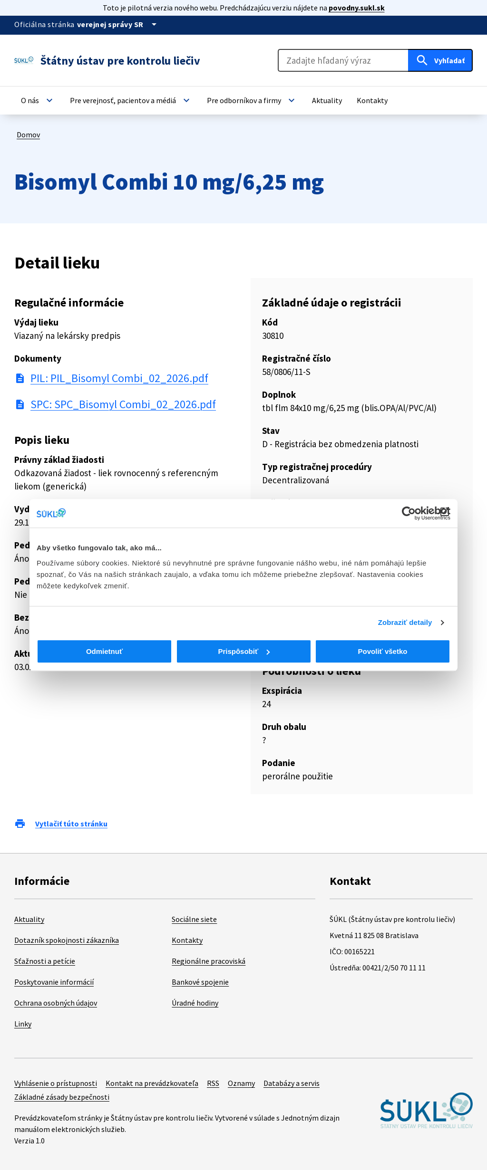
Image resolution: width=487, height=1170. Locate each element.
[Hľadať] (440, 60)
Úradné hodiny (195, 1002)
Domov (28, 134)
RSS (213, 1083)
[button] (38, 100)
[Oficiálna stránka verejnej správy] (118, 24)
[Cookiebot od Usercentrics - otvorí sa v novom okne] (408, 513)
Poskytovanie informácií (54, 982)
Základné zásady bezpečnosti (61, 1097)
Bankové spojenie (200, 982)
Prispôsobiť (244, 651)
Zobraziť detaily (405, 622)
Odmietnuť (104, 651)
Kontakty (187, 940)
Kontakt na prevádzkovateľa (152, 1083)
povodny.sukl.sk (357, 7)
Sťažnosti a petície (44, 961)
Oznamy (241, 1083)
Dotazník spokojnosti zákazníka (66, 940)
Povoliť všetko (383, 651)
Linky (22, 1023)
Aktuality (29, 919)
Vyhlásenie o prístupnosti (55, 1083)
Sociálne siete (194, 919)
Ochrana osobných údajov (55, 1002)
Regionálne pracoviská (208, 961)
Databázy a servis (291, 1083)
